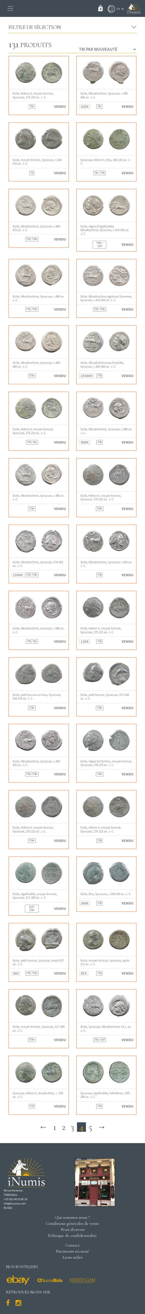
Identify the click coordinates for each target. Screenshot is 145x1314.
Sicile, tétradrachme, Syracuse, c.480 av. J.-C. (38, 298)
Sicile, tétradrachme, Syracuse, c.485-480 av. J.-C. (104, 95)
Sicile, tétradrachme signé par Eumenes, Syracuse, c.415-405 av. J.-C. (106, 298)
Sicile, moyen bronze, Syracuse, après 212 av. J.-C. (105, 962)
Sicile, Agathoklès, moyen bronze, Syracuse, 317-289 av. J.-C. (35, 895)
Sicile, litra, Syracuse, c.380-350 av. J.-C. (105, 894)
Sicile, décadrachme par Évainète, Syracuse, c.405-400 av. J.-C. (102, 364)
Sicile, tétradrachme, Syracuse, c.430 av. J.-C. (106, 564)
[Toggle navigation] (10, 8)
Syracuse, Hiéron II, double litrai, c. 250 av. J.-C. (38, 1095)
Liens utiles (73, 1257)
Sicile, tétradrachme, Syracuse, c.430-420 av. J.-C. (37, 763)
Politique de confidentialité (72, 1235)
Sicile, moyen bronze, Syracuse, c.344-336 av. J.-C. (37, 161)
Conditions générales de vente (72, 1223)
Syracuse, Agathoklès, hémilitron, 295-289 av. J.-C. (105, 1095)
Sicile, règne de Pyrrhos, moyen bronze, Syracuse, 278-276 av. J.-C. (106, 763)
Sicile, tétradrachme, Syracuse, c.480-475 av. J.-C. (37, 228)
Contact (72, 1245)
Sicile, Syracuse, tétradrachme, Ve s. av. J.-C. (105, 1028)
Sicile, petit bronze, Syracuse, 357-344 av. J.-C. (104, 696)
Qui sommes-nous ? (72, 1217)
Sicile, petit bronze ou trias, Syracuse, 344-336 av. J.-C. (37, 696)
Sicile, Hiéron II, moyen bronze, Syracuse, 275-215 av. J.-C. (33, 95)
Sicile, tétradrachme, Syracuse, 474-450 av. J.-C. (38, 564)
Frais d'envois (72, 1229)
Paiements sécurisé (72, 1251)
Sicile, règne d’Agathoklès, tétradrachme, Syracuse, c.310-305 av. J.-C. (104, 230)
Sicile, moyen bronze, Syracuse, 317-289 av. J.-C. (38, 1028)
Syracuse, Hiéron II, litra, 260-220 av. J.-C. (105, 161)
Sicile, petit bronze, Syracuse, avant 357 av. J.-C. (38, 962)
